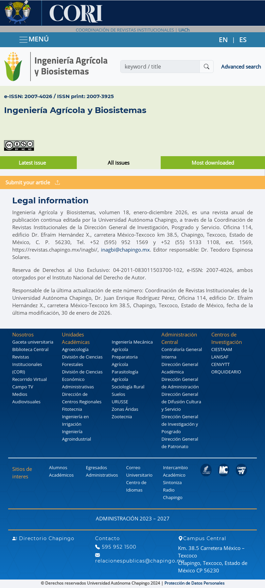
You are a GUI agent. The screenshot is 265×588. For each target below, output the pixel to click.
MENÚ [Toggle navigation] (33, 39)
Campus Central (202, 538)
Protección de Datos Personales (194, 583)
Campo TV (22, 387)
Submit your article (32, 182)
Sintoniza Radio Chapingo (172, 489)
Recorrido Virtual (29, 379)
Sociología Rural (128, 387)
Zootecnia (122, 417)
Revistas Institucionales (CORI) (27, 364)
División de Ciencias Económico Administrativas (82, 379)
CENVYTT (220, 364)
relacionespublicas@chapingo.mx (140, 558)
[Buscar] (206, 66)
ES (243, 39)
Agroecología (75, 349)
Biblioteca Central (30, 349)
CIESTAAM (221, 349)
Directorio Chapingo (43, 538)
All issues (118, 162)
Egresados (96, 467)
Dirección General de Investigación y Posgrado (179, 424)
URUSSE (120, 402)
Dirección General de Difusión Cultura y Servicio (181, 401)
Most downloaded (213, 162)
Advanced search (241, 66)
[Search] (160, 66)
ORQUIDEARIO (226, 372)
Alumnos (58, 467)
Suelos (118, 394)
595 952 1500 (115, 547)
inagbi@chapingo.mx (125, 249)
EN (223, 39)
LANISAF (219, 357)
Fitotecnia (72, 409)
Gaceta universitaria (32, 342)
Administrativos (102, 475)
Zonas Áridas (125, 409)
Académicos (61, 475)
